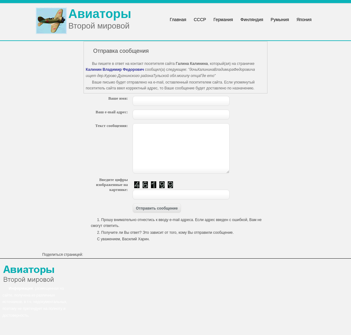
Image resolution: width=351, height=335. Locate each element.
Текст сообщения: (111, 125)
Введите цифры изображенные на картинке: (112, 184)
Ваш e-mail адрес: (112, 112)
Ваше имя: (118, 98)
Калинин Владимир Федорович (115, 69)
